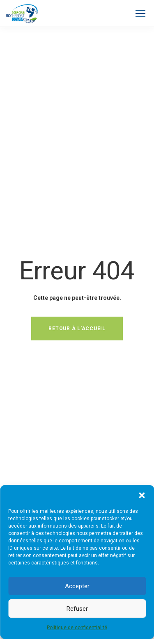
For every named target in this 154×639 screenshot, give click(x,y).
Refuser (77, 608)
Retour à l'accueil (77, 328)
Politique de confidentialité (77, 627)
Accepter (77, 586)
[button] (142, 495)
